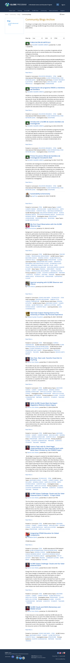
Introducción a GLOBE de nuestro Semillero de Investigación (47, 123)
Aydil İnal (34, 196)
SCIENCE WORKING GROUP (33, 554)
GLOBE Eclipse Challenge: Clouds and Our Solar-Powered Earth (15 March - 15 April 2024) (47, 494)
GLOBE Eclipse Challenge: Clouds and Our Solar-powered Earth (47, 564)
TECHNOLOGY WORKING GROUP (35, 556)
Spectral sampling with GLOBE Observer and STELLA (46, 283)
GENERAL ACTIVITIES (57, 271)
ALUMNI (38, 273)
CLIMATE (59, 207)
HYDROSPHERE (49, 83)
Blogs (19, 14)
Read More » (29, 72)
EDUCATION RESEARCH (45, 76)
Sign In (63, 5)
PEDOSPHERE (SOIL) (41, 218)
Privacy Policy (54, 656)
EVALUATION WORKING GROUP (49, 213)
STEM (55, 76)
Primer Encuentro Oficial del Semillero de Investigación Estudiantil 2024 (45, 157)
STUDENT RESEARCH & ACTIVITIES (39, 348)
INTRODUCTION (40, 276)
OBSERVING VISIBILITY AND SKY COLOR (42, 265)
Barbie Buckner (31, 228)
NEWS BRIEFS (51, 269)
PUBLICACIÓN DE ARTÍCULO (40, 42)
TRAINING (43, 269)
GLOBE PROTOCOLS (53, 209)
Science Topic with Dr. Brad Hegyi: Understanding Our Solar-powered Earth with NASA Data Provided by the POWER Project (46, 448)
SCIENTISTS (29, 274)
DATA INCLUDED (52, 82)
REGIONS (42, 558)
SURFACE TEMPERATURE (32, 301)
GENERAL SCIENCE (43, 258)
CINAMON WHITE (32, 537)
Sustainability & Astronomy (40, 194)
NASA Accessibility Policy (60, 659)
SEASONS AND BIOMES (42, 299)
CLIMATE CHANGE (30, 209)
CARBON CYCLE (54, 299)
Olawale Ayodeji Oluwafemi (35, 317)
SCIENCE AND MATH (45, 297)
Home (6, 14)
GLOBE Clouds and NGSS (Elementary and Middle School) (45, 608)
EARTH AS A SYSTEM (50, 305)
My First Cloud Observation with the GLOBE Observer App (46, 225)
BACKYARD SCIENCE (31, 258)
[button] (62, 14)
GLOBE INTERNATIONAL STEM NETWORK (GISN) (43, 550)
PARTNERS (62, 273)
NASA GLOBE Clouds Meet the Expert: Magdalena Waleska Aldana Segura (44, 404)
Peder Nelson (31, 286)
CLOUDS (59, 260)
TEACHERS (44, 274)
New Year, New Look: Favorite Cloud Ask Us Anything (46, 359)
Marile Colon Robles (33, 362)
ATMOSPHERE (53, 216)
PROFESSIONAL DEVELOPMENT (41, 256)
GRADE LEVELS (29, 276)
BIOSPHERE (51, 117)
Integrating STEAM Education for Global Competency (44, 534)
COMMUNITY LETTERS (52, 558)
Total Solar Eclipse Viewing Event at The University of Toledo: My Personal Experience (46, 314)
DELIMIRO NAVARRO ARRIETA (40, 45)
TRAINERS (52, 274)
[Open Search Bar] (57, 4)
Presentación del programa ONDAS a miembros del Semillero (47, 89)
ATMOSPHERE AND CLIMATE (45, 261)
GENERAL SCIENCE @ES (32, 391)
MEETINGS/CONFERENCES (55, 211)
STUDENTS (37, 274)
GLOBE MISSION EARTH (32, 220)
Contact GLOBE (62, 656)
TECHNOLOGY (55, 297)
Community (13, 14)
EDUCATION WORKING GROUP (46, 214)
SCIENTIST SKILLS (41, 211)
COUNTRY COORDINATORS (50, 273)
